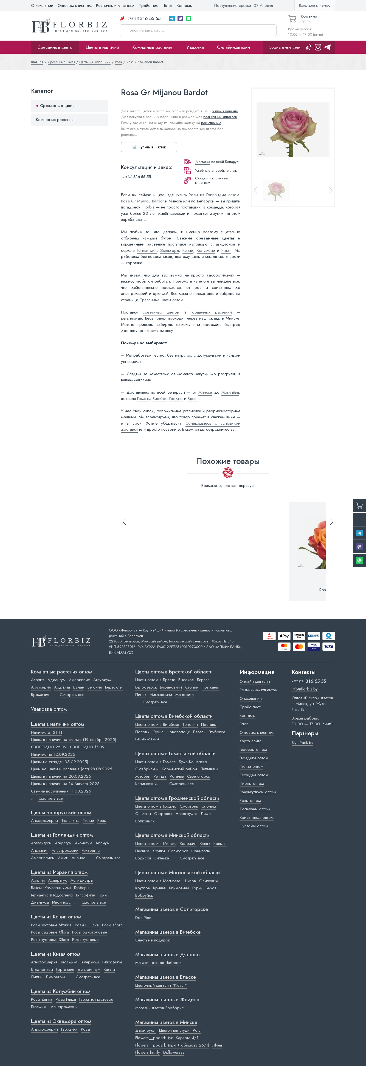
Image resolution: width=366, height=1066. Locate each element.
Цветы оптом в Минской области (172, 835)
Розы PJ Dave (87, 925)
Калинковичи (147, 784)
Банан (78, 687)
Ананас (78, 858)
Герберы (81, 888)
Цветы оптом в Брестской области (174, 672)
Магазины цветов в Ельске (165, 977)
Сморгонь (189, 806)
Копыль (220, 844)
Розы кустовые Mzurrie (51, 925)
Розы (101, 820)
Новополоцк (178, 732)
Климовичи (179, 888)
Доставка (202, 161)
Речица (160, 776)
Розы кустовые (85, 940)
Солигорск (178, 851)
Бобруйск (144, 895)
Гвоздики (39, 1007)
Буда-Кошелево (193, 762)
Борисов (143, 858)
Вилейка (161, 858)
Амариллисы (43, 858)
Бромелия (40, 695)
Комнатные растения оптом (61, 672)
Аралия (38, 880)
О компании (42, 5)
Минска (205, 392)
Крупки (159, 851)
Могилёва (230, 392)
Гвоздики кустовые (96, 999)
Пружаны (210, 687)
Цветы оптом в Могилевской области (177, 873)
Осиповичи (209, 881)
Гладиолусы (42, 969)
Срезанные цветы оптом (161, 300)
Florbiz (148, 207)
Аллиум (102, 843)
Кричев (159, 888)
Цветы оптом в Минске (155, 844)
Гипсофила (85, 895)
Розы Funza (66, 999)
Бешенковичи (147, 739)
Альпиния (39, 850)
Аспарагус (57, 880)
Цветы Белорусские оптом (61, 813)
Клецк (205, 844)
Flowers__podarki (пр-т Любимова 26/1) (172, 1045)
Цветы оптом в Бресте (155, 680)
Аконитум (83, 843)
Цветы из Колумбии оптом (60, 991)
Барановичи (171, 687)
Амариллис (79, 680)
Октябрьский (147, 769)
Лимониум (55, 977)
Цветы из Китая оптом (55, 954)
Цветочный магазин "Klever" (161, 985)
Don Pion (143, 918)
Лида (206, 814)
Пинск (140, 695)
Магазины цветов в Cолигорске (171, 909)
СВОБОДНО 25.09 (49, 747)
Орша (158, 732)
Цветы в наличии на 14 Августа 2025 (65, 784)
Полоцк (142, 732)
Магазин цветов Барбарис (159, 1008)
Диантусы (40, 902)
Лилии (88, 820)
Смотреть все (72, 695)
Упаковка (195, 47)
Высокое (186, 680)
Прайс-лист (149, 5)
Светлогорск (198, 776)
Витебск (160, 399)
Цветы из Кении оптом (56, 917)
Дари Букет (145, 1030)
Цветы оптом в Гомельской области (175, 754)
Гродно (176, 399)
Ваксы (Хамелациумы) (51, 888)
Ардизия (62, 687)
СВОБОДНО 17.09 (87, 747)
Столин (191, 687)
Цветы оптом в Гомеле (155, 762)
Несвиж (142, 851)
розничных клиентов (220, 116)
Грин (102, 895)
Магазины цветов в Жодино (167, 1000)
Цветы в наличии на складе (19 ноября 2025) (73, 740)
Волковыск (144, 821)
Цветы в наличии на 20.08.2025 (61, 776)
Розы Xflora (112, 925)
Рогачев (177, 776)
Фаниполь (200, 851)
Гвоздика (69, 962)
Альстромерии (44, 820)
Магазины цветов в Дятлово (167, 955)
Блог (168, 5)
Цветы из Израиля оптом (59, 872)
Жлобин (142, 776)
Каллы (109, 969)
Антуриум (102, 680)
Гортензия (65, 969)
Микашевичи (161, 695)
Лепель (199, 732)
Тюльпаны (70, 820)
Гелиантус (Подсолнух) (52, 895)
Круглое (142, 888)
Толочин (190, 724)
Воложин (188, 844)
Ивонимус (61, 902)
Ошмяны (143, 814)
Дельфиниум (88, 969)
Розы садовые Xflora (50, 932)
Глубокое (217, 732)
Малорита (184, 695)
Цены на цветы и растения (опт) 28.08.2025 (71, 769)
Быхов (211, 888)
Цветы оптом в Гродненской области (177, 798)
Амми (63, 858)
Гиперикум (90, 962)
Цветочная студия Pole (180, 1030)
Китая (226, 250)
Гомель (143, 399)
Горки (197, 888)
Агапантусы (41, 843)
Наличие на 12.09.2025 (53, 754)
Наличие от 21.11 (46, 732)
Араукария (41, 687)
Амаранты (91, 850)
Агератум (63, 843)
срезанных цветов (161, 312)
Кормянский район (179, 769)
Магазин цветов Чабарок (158, 963)
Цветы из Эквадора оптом (61, 1021)
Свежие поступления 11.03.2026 (61, 791)
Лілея (217, 1045)
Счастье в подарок (152, 940)
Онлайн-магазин (233, 47)
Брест (193, 399)
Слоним (208, 806)
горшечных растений (211, 312)
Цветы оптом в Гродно (155, 806)
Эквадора (169, 250)
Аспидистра (82, 880)
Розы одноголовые (89, 932)
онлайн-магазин (225, 111)
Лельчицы (209, 769)
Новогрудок (187, 814)
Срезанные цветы (55, 47)
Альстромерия (44, 962)
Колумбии (206, 250)
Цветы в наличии (102, 47)
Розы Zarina (41, 999)
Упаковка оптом (49, 709)
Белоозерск (146, 687)
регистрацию (211, 122)
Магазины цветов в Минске (166, 1022)
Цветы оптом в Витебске (157, 724)
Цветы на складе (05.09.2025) (59, 762)
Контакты (185, 5)
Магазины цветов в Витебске (168, 932)
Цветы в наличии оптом (57, 724)
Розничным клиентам (115, 5)
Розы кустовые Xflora (50, 940)
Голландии (147, 250)
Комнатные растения (152, 47)
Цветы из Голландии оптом (62, 835)
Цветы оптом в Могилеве (157, 881)
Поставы (208, 724)
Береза (203, 680)
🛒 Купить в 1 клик (149, 147)
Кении (187, 250)
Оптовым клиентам (75, 5)
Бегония (95, 687)
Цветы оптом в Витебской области (174, 716)
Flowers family (147, 1052)
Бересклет (114, 687)
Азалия (37, 680)
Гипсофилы (112, 962)
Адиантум (56, 680)
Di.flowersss (173, 1052)
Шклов (190, 881)
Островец (163, 814)
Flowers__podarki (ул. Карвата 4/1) (167, 1038)
